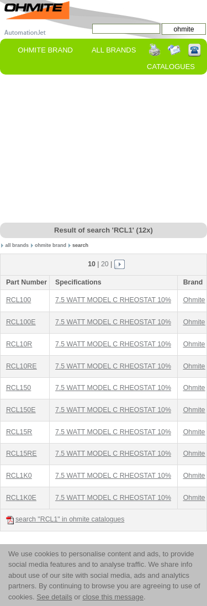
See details (54, 597)
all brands (17, 245)
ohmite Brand (45, 50)
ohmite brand (50, 245)
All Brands (114, 50)
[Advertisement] (104, 149)
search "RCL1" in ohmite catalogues (65, 519)
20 (105, 264)
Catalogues (171, 66)
